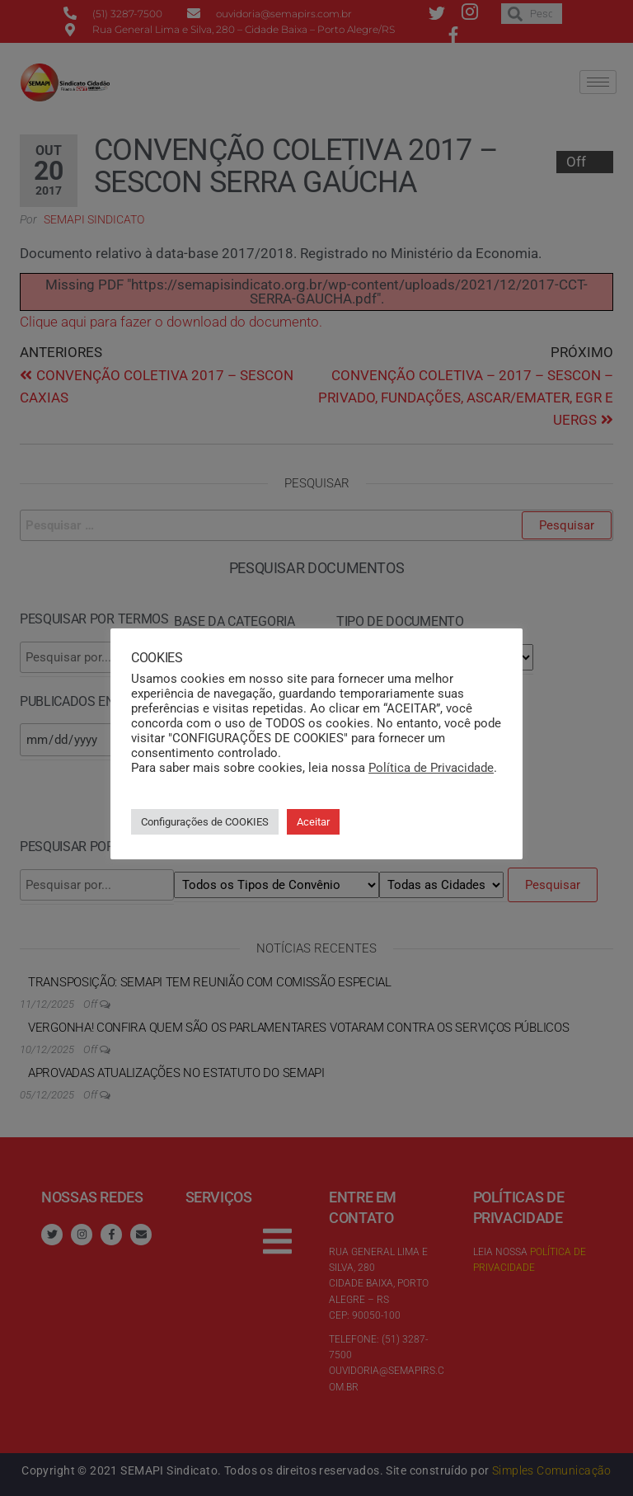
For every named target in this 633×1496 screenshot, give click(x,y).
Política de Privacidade (431, 767)
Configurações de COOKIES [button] (205, 822)
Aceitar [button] (313, 822)
